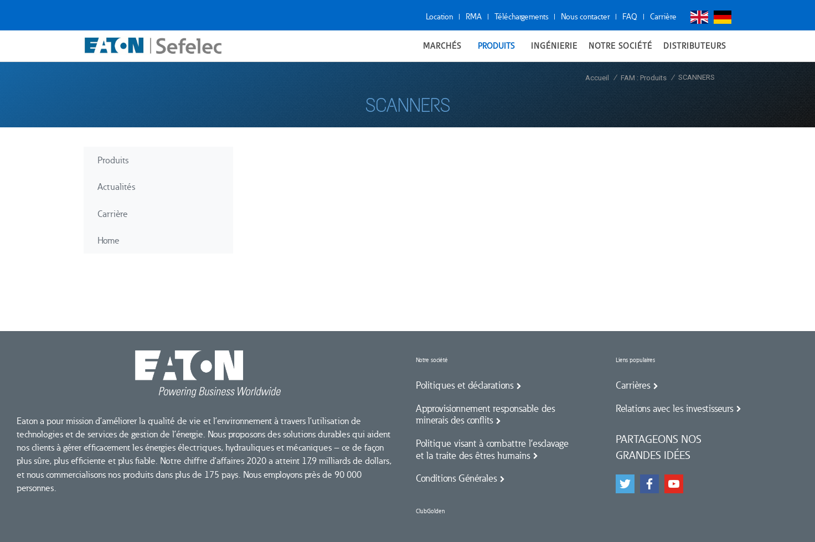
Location (439, 16)
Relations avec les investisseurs (674, 408)
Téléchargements (521, 16)
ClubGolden (430, 511)
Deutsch (722, 17)
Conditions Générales (456, 478)
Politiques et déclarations (464, 385)
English (699, 17)
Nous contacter (585, 16)
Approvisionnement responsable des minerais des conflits (485, 414)
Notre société (432, 360)
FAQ (629, 16)
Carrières (633, 385)
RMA (474, 16)
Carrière (663, 16)
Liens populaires (635, 360)
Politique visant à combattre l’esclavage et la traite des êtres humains (492, 449)
